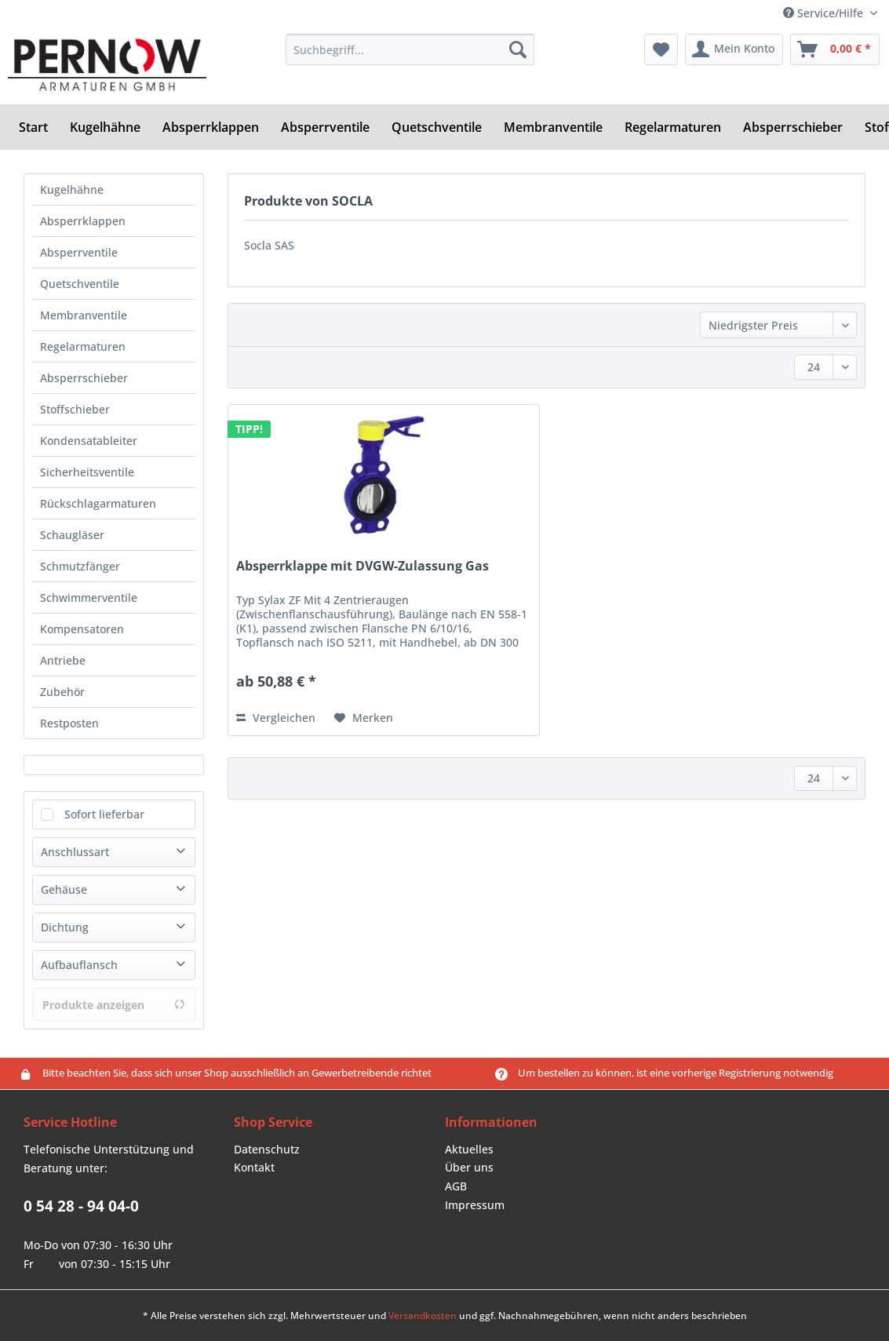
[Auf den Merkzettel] (363, 718)
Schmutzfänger (80, 566)
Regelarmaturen (83, 346)
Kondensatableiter (88, 440)
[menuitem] (410, 57)
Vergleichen (275, 717)
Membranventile (83, 315)
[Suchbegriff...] (410, 49)
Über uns (469, 1167)
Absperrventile (79, 252)
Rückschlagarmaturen (98, 503)
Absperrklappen (83, 220)
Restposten (69, 723)
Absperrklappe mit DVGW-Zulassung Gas (362, 566)
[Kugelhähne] (105, 127)
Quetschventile (79, 283)
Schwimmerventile (88, 597)
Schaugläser (72, 534)
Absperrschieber (84, 377)
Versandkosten (422, 1315)
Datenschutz (267, 1149)
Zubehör (62, 691)
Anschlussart (75, 851)
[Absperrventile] (325, 127)
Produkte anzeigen (113, 1004)
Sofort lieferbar (104, 814)
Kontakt (254, 1167)
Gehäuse (64, 889)
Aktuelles (469, 1149)
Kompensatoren (82, 628)
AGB (456, 1186)
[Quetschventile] (437, 127)
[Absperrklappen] (210, 127)
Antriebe (63, 660)
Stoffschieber (75, 409)
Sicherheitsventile (87, 472)
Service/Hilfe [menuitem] (824, 12)
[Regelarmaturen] (673, 127)
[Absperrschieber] (793, 127)
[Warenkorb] (835, 49)
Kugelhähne (72, 189)
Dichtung (65, 927)
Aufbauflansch (79, 964)
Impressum (475, 1204)
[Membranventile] (553, 127)
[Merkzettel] (661, 49)
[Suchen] (517, 49)
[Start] (33, 127)
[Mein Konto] (734, 49)
